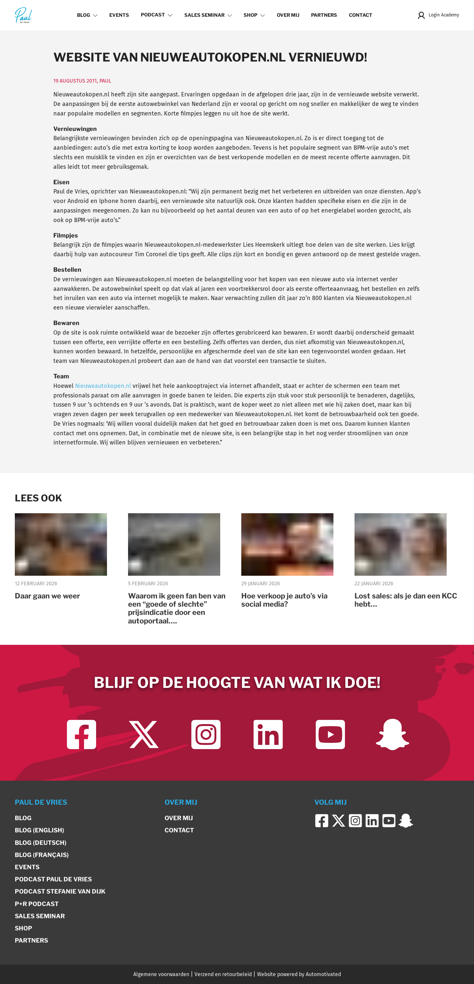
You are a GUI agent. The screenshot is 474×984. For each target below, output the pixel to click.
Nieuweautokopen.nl (103, 386)
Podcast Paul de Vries (53, 879)
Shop (254, 15)
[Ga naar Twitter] (143, 734)
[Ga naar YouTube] (330, 734)
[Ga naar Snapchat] (392, 734)
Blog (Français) (42, 854)
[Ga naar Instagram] (206, 734)
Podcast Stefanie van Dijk (60, 891)
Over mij (288, 15)
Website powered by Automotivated (299, 974)
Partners (324, 15)
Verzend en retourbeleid (223, 974)
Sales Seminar (208, 15)
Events (119, 15)
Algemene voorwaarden (161, 974)
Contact (360, 15)
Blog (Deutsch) (40, 842)
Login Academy (438, 15)
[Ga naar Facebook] (81, 734)
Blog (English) (39, 830)
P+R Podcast (37, 903)
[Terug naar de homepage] (23, 15)
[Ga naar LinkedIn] (268, 734)
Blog (87, 15)
